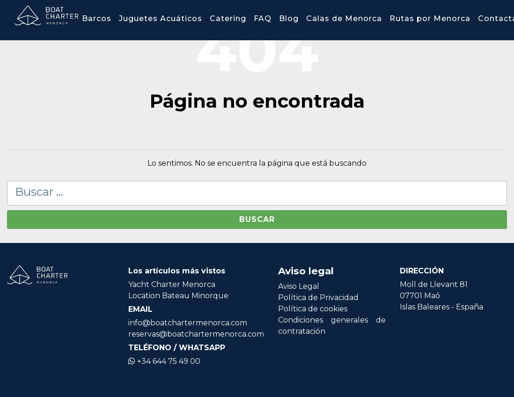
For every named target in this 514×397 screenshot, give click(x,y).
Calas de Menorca (344, 18)
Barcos (96, 18)
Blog (289, 18)
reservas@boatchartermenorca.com (196, 334)
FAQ (263, 18)
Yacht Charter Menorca (171, 284)
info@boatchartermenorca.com (187, 322)
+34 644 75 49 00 (164, 361)
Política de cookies (312, 308)
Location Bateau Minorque (178, 295)
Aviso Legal (298, 286)
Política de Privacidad (318, 297)
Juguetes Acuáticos (160, 18)
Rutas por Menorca (429, 18)
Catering (228, 18)
